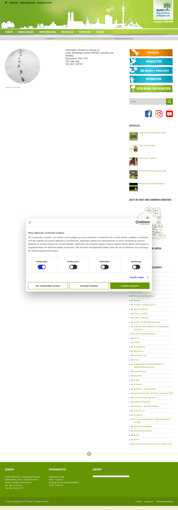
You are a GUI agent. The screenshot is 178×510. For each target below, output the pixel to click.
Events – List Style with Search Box (147, 322)
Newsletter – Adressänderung (145, 388)
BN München (67, 32)
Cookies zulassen (130, 285)
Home (57, 38)
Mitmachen (84, 32)
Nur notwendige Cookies (48, 285)
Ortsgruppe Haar (92, 38)
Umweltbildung (25, 32)
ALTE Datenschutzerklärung (144, 333)
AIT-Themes (27, 500)
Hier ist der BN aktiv (78, 38)
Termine (137, 438)
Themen (8, 32)
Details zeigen (137, 277)
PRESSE (14, 3)
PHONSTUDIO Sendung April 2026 (152, 133)
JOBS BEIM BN (27, 3)
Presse (136, 359)
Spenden (100, 32)
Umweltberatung (47, 32)
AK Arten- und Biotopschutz (144, 296)
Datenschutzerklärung (142, 401)
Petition (136, 434)
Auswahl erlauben (89, 285)
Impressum (138, 384)
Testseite (137, 300)
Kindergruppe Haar (106, 38)
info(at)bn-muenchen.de (21, 481)
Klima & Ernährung (141, 309)
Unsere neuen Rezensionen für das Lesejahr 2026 (152, 443)
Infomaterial (138, 414)
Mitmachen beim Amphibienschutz (152, 183)
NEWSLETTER (44, 3)
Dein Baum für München (143, 430)
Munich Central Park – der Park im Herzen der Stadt (153, 392)
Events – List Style (140, 313)
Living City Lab (139, 410)
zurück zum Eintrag (12, 87)
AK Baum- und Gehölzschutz (144, 304)
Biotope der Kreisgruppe (143, 425)
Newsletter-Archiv (140, 355)
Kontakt (136, 379)
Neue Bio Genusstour (147, 145)
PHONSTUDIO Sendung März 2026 (152, 171)
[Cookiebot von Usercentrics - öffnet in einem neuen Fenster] (137, 223)
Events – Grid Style (141, 317)
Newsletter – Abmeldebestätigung (146, 405)
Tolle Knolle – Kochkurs (148, 158)
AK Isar (136, 338)
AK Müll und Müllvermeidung (144, 397)
